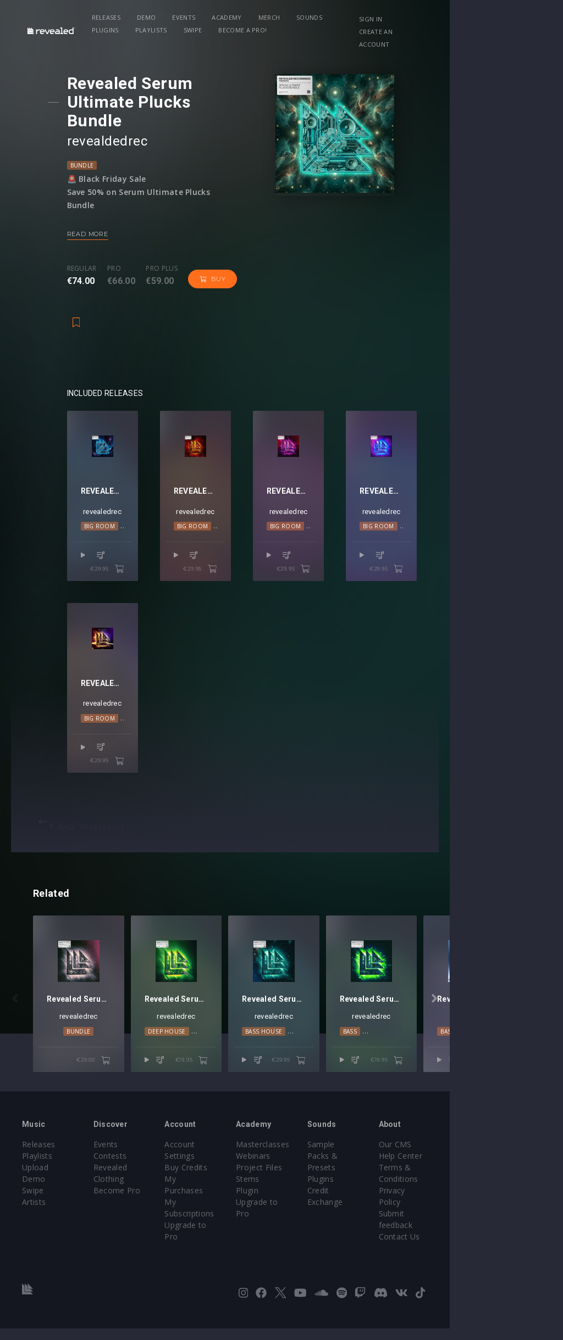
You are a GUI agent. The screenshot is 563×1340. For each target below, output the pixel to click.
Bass (434, 1065)
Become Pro (135, 1213)
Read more (97, 215)
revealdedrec (116, 122)
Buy (222, 260)
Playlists (412, 17)
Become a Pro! (164, 30)
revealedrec (125, 519)
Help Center (495, 1190)
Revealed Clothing (145, 1202)
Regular (91, 249)
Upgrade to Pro (231, 1225)
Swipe (115, 30)
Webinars (309, 1190)
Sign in (462, 19)
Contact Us (493, 1248)
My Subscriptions (234, 1213)
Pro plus (171, 249)
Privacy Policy (498, 1225)
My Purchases (228, 1202)
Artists (34, 1225)
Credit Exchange (413, 1213)
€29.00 (122, 1094)
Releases (120, 17)
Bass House (320, 1065)
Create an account (483, 31)
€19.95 (248, 1094)
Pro (123, 249)
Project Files (315, 1202)
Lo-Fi (230, 1065)
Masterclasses (319, 1179)
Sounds (323, 17)
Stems (304, 1213)
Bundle (91, 146)
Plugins (365, 17)
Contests (129, 1190)
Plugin (303, 1225)
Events (197, 17)
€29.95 (142, 563)
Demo (160, 17)
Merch (283, 17)
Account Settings (233, 1179)
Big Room (109, 533)
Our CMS (489, 1179)
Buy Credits (223, 1190)
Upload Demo (48, 1202)
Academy (240, 17)
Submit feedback (504, 1236)
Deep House (195, 1065)
